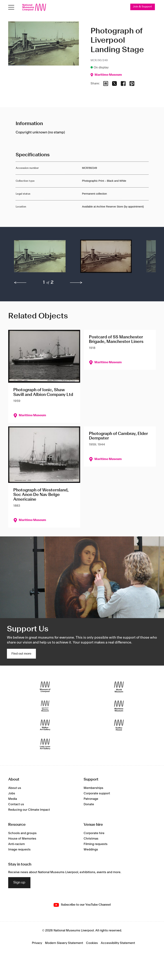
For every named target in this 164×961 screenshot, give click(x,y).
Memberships (93, 788)
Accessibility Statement (118, 943)
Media (12, 799)
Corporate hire (94, 833)
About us (14, 788)
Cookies (92, 943)
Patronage (91, 799)
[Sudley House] (119, 725)
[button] (40, 258)
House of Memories (22, 838)
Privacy (37, 943)
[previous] (20, 282)
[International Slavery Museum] (45, 706)
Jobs (11, 793)
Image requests (19, 849)
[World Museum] (119, 687)
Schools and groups (22, 833)
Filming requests (96, 844)
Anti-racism (16, 844)
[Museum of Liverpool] (45, 687)
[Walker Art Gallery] (45, 725)
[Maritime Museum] (119, 706)
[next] (76, 282)
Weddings (91, 849)
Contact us (16, 804)
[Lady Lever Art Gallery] (45, 744)
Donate (89, 804)
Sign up (19, 882)
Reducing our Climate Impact (29, 809)
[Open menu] (11, 7)
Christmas (91, 838)
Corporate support (97, 793)
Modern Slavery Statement (64, 943)
